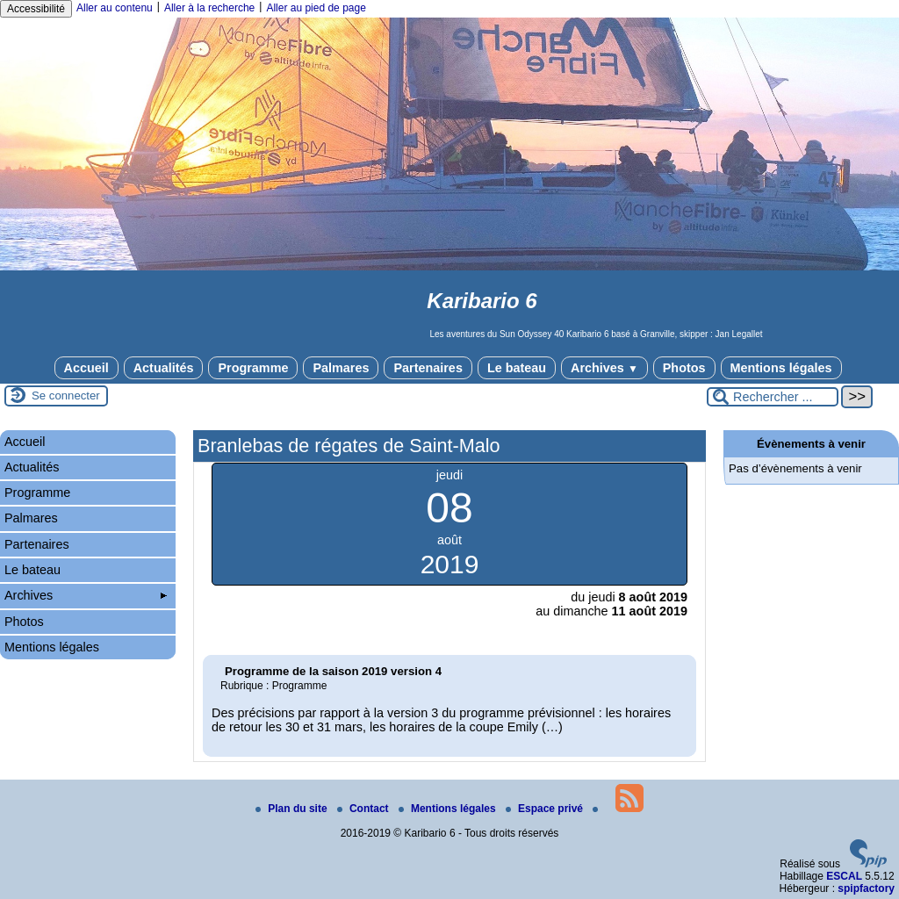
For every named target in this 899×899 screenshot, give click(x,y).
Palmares (341, 368)
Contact (364, 808)
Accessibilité (36, 9)
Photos (684, 368)
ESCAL (844, 876)
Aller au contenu (114, 8)
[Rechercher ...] (772, 396)
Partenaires (427, 368)
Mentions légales (781, 368)
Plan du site (292, 808)
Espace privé (546, 808)
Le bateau (516, 368)
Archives (604, 368)
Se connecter (66, 395)
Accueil (86, 368)
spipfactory (866, 888)
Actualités (163, 368)
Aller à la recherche (209, 8)
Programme (253, 368)
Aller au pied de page (315, 8)
